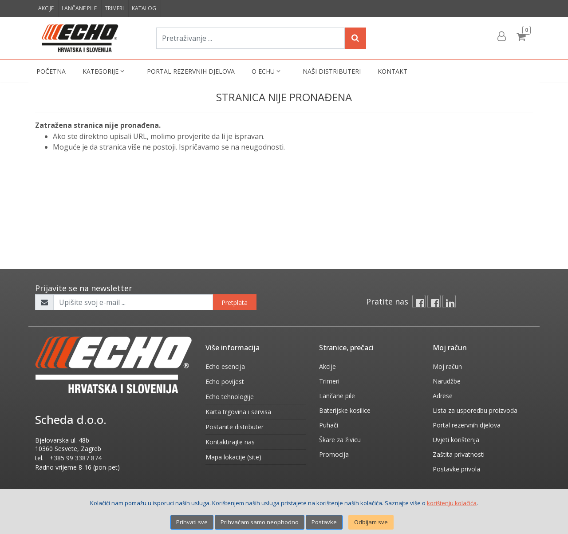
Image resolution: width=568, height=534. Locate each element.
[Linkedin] (449, 301)
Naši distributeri (332, 71)
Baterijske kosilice (345, 410)
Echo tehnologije (229, 396)
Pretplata (234, 302)
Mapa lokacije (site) (233, 457)
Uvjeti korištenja (456, 439)
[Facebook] (419, 301)
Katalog (144, 8)
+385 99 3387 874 (76, 458)
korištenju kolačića (452, 503)
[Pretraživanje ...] (250, 38)
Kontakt (392, 71)
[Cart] (522, 36)
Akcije (46, 8)
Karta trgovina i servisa (238, 411)
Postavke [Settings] (324, 522)
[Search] (355, 38)
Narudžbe (447, 381)
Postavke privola (456, 469)
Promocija (334, 454)
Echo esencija (225, 366)
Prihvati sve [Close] (192, 522)
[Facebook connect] (434, 301)
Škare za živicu (340, 439)
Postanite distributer (234, 427)
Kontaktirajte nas (230, 442)
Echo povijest (224, 381)
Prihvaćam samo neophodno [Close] (260, 522)
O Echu (267, 71)
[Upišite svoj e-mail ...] (133, 302)
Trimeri (114, 8)
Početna (51, 71)
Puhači (328, 425)
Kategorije (104, 71)
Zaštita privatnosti (459, 454)
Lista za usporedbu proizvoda (475, 410)
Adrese (443, 396)
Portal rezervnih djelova (191, 71)
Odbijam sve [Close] (371, 522)
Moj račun (447, 366)
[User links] (501, 36)
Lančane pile (79, 8)
